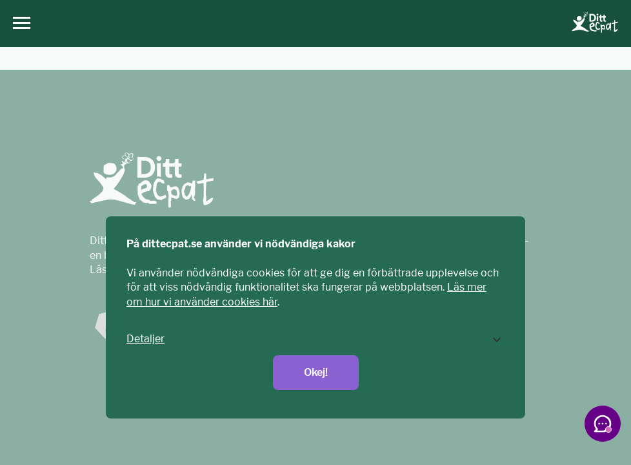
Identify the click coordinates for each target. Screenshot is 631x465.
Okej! (316, 372)
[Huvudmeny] (18, 23)
